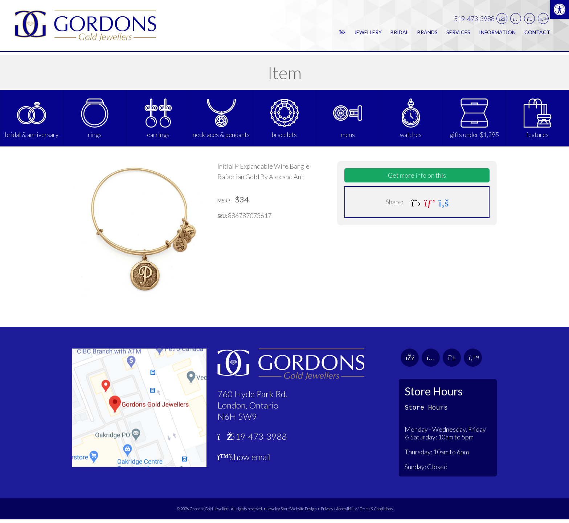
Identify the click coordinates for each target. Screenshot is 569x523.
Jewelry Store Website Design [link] (292, 512)
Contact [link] (537, 34)
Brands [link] (427, 34)
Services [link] (458, 34)
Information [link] (497, 34)
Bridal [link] (399, 34)
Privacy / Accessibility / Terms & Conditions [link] (357, 512)
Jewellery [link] (368, 34)
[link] (559, 9)
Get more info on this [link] (417, 179)
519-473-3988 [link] (474, 20)
